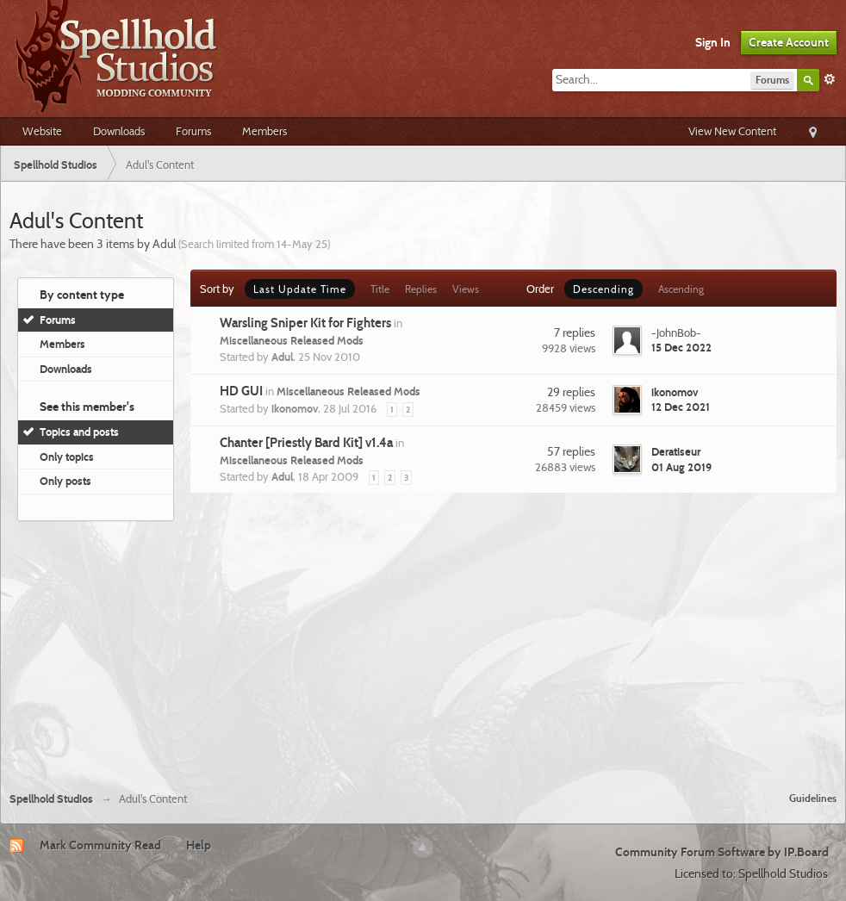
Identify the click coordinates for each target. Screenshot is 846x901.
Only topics (67, 456)
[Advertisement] (423, 649)
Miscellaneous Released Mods (292, 340)
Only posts (65, 481)
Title (379, 289)
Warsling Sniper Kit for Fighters (305, 323)
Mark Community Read (100, 845)
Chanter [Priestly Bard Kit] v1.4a (306, 442)
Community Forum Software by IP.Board (722, 852)
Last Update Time (299, 289)
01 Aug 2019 (681, 467)
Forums (193, 131)
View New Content (732, 131)
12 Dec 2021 (680, 406)
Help (198, 845)
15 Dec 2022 (681, 347)
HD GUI (241, 391)
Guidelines (813, 798)
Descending (603, 289)
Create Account (789, 42)
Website (42, 131)
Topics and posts (79, 431)
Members (264, 131)
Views (465, 289)
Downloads (119, 131)
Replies (421, 289)
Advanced (830, 79)
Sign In (713, 42)
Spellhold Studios (51, 798)
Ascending (681, 289)
